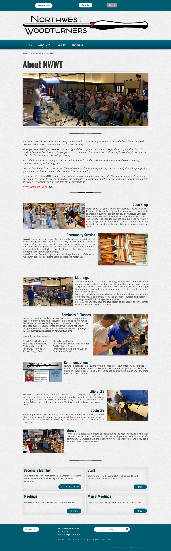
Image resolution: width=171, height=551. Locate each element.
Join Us (85, 4)
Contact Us (30, 529)
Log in (112, 5)
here (95, 502)
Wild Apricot (126, 548)
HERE (50, 186)
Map (140, 510)
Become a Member (70, 486)
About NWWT (36, 53)
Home (25, 53)
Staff (140, 486)
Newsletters (44, 5)
